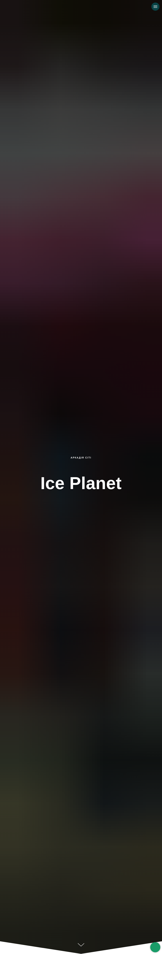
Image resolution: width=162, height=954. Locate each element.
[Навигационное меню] (155, 6)
